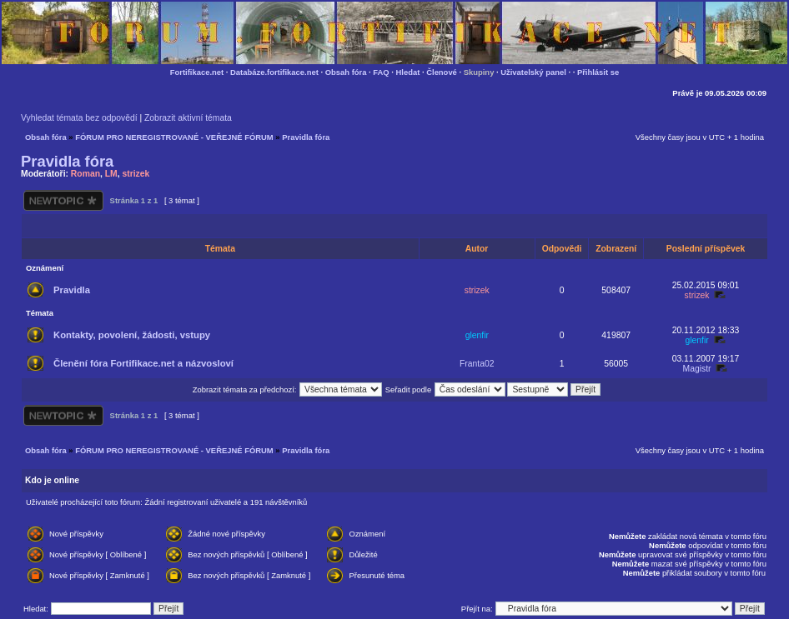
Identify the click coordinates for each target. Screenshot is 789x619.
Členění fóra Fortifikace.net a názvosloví (143, 363)
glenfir (477, 335)
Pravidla (71, 290)
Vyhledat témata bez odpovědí (79, 117)
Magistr (697, 368)
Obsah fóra (346, 72)
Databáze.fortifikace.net (274, 72)
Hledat (408, 72)
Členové (441, 72)
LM (111, 173)
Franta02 (477, 363)
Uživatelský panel (533, 72)
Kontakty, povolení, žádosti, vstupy (131, 335)
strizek (135, 173)
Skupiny (479, 72)
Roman (85, 173)
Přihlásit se (598, 72)
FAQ (381, 72)
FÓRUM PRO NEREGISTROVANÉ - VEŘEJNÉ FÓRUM (174, 137)
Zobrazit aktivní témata (188, 117)
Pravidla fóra (305, 137)
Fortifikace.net (197, 72)
